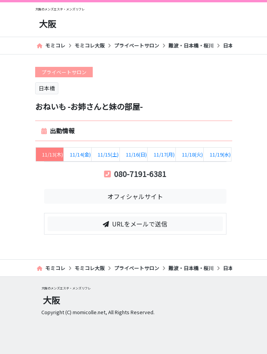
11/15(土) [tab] (108, 154)
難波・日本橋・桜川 (191, 45)
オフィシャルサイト (135, 196)
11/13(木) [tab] (52, 154)
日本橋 (230, 45)
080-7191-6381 (135, 173)
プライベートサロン (136, 45)
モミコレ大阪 (90, 45)
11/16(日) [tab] (136, 154)
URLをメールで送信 (135, 223)
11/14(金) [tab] (80, 154)
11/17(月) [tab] (164, 154)
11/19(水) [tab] (220, 154)
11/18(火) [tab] (192, 154)
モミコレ (51, 45)
